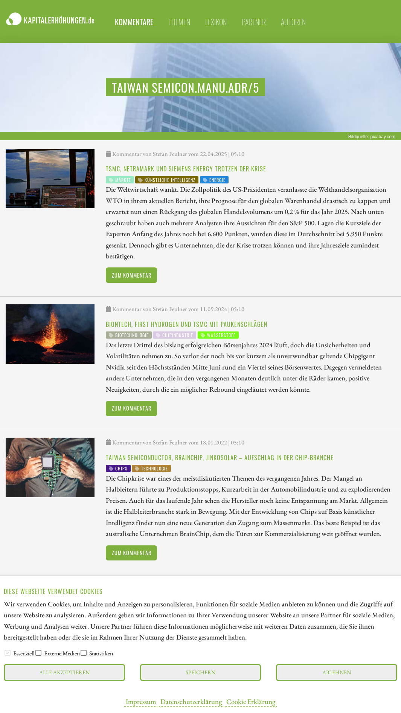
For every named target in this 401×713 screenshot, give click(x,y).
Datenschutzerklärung (191, 701)
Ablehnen (336, 672)
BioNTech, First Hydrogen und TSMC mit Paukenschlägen (186, 324)
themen (179, 21)
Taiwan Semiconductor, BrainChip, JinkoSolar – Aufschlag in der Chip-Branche (220, 457)
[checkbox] (7, 653)
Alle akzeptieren (64, 672)
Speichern (200, 672)
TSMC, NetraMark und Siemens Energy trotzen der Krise (186, 168)
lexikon (216, 21)
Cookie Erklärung (250, 701)
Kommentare (134, 21)
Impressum (141, 701)
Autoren (293, 21)
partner (254, 21)
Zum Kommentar (131, 275)
